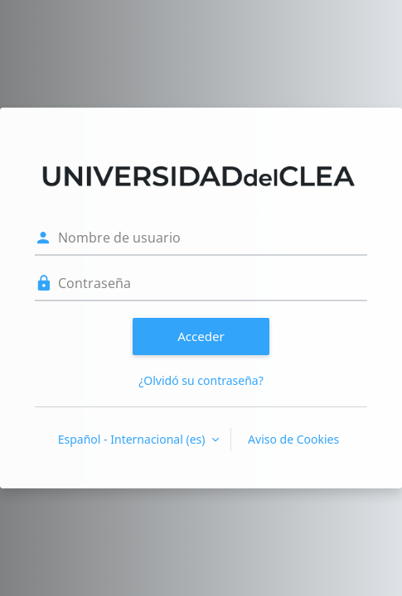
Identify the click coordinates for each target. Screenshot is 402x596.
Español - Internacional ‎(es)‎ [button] (133, 439)
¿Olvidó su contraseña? (201, 380)
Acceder (201, 336)
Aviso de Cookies (293, 439)
